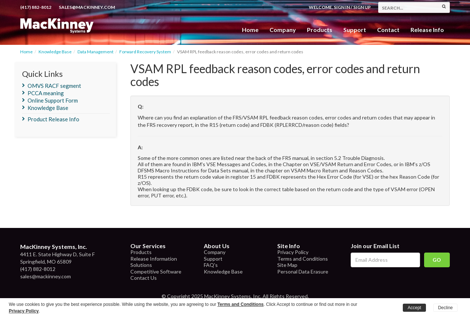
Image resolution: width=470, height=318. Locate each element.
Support (354, 29)
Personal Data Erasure (302, 271)
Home (250, 29)
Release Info (427, 29)
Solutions (141, 265)
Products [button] (319, 29)
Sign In (342, 7)
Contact (388, 29)
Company (283, 29)
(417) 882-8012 (35, 7)
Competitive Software (155, 271)
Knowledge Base (55, 51)
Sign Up (362, 7)
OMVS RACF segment (54, 85)
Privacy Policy (292, 252)
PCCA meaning (46, 93)
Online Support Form (53, 100)
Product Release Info (53, 119)
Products (141, 252)
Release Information (153, 259)
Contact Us (143, 278)
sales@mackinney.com (87, 7)
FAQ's (211, 265)
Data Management (95, 51)
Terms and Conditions (302, 259)
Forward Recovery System (145, 51)
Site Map (287, 265)
